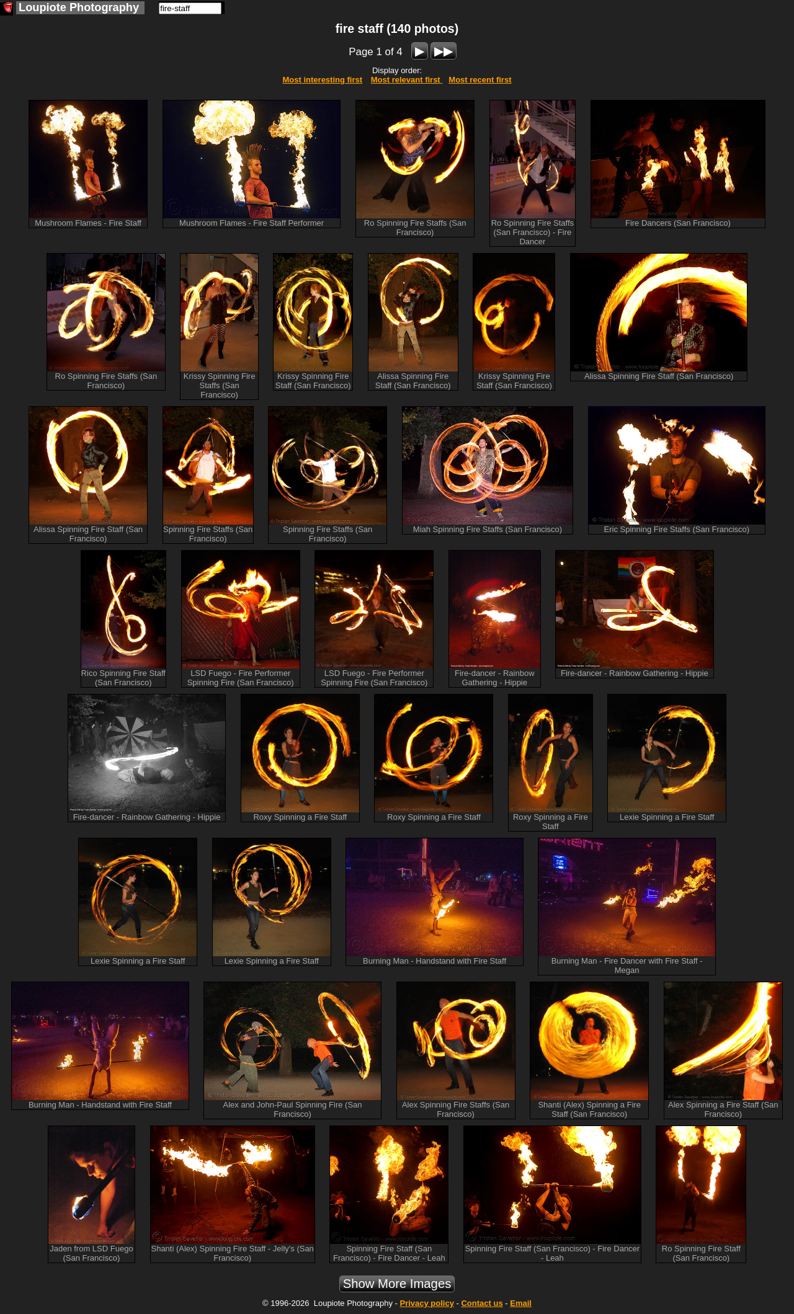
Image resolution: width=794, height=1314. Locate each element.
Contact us (481, 1303)
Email (521, 1303)
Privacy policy (426, 1303)
